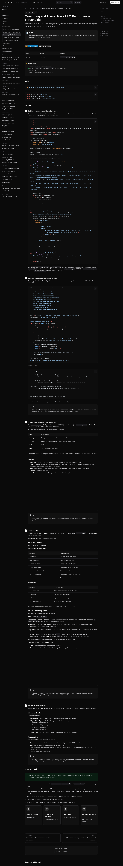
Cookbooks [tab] (32, 2)
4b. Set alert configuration (107, 20)
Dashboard (115, 2)
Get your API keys (62, 68)
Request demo (104, 2)
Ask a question (104, 35)
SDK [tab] (37, 2)
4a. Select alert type (106, 18)
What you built (103, 27)
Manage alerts (104, 25)
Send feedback (104, 33)
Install (101, 12)
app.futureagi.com (46, 66)
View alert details (105, 22)
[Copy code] (95, 87)
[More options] (36, 12)
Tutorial (102, 14)
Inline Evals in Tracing (67, 453)
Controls (103, 16)
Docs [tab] (17, 2)
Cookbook (31, 8)
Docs (26, 8)
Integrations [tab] (24, 2)
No (65, 851)
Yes (58, 851)
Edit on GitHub (104, 31)
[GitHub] (96, 2)
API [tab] (42, 2)
